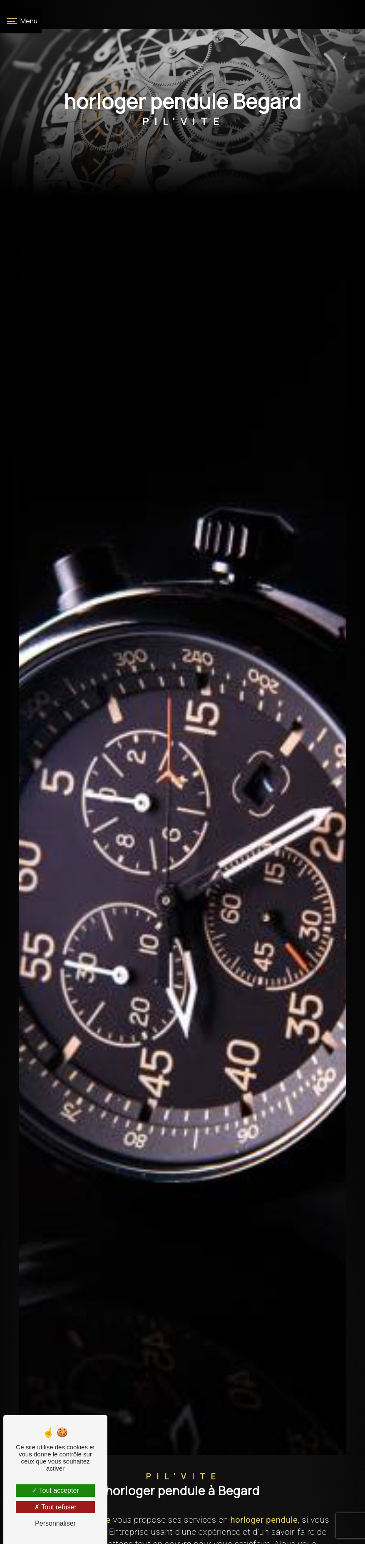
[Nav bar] (21, 20)
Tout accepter (55, 1490)
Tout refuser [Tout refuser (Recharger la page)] (55, 1507)
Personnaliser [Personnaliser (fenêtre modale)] (55, 1523)
